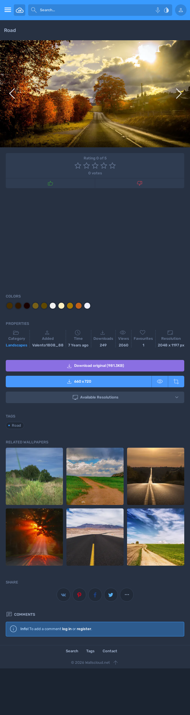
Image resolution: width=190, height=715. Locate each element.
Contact (110, 651)
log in (67, 629)
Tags (90, 651)
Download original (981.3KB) (95, 366)
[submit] (34, 10)
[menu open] (7, 10)
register (84, 629)
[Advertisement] (95, 240)
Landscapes (16, 345)
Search (72, 651)
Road (16, 425)
